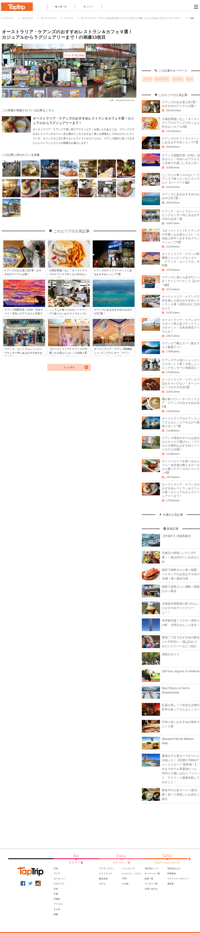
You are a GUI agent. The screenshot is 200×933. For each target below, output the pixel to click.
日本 (56, 868)
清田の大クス (170, 654)
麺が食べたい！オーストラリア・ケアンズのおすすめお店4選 (181, 402)
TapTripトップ (151, 868)
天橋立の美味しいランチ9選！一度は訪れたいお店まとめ (181, 557)
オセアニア (27, 18)
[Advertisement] (171, 46)
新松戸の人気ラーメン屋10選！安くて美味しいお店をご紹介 (181, 794)
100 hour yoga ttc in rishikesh (181, 671)
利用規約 (171, 873)
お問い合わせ (151, 889)
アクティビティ (106, 868)
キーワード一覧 (152, 873)
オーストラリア (48, 18)
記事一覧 (61, 6)
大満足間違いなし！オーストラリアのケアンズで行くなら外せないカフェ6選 (181, 122)
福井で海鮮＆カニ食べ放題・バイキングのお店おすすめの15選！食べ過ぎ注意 (181, 574)
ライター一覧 (151, 883)
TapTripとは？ (174, 868)
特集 (56, 914)
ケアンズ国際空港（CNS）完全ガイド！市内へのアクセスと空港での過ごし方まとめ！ (181, 159)
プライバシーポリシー (178, 878)
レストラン (177, 79)
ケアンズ (68, 18)
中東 (56, 894)
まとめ (57, 909)
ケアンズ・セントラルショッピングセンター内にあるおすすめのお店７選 (181, 215)
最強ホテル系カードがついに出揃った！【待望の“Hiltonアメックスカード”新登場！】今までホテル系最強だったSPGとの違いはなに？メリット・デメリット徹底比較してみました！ (181, 769)
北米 (56, 889)
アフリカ (58, 904)
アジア (57, 873)
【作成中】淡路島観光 (176, 536)
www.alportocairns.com (125, 100)
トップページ (7, 18)
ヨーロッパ (59, 878)
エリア (88, 6)
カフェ (189, 79)
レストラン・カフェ (131, 873)
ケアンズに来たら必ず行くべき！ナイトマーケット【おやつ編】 (181, 281)
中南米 (57, 899)
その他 (125, 883)
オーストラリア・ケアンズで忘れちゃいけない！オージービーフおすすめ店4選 (181, 383)
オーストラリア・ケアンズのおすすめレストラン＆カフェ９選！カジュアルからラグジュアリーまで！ (131, 18)
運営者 (170, 883)
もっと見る (69, 367)
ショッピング (128, 868)
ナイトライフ (105, 873)
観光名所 (103, 878)
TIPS (124, 878)
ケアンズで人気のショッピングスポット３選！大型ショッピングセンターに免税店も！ (181, 364)
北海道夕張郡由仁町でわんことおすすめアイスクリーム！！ (181, 608)
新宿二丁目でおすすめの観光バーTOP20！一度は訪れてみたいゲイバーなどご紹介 (181, 642)
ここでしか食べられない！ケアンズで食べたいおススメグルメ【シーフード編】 (181, 178)
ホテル (102, 883)
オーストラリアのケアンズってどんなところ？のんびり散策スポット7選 (181, 422)
